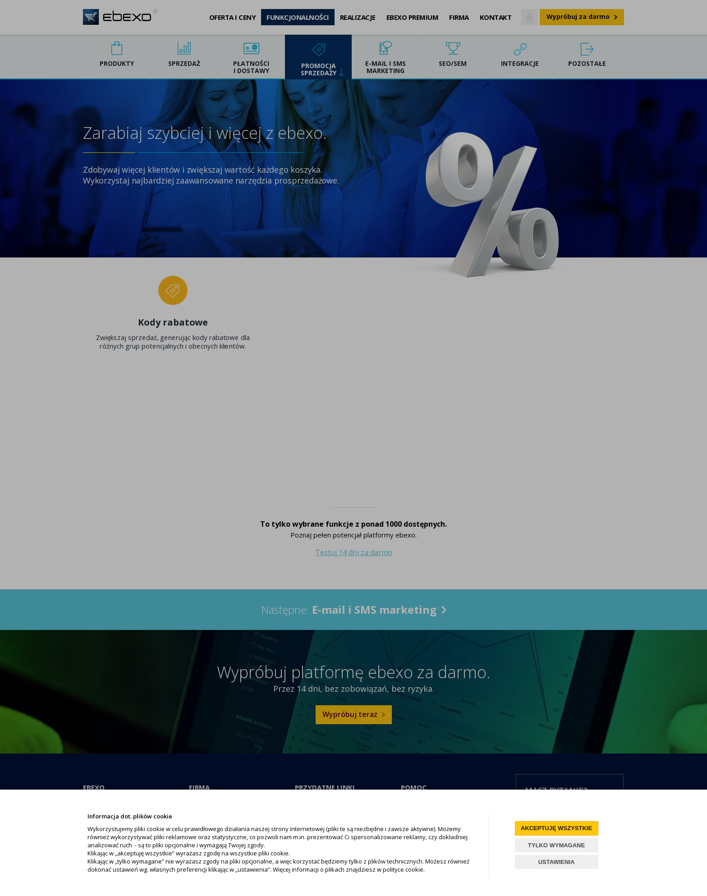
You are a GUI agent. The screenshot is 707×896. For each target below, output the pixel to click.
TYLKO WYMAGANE (556, 845)
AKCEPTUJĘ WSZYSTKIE (556, 828)
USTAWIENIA (556, 862)
